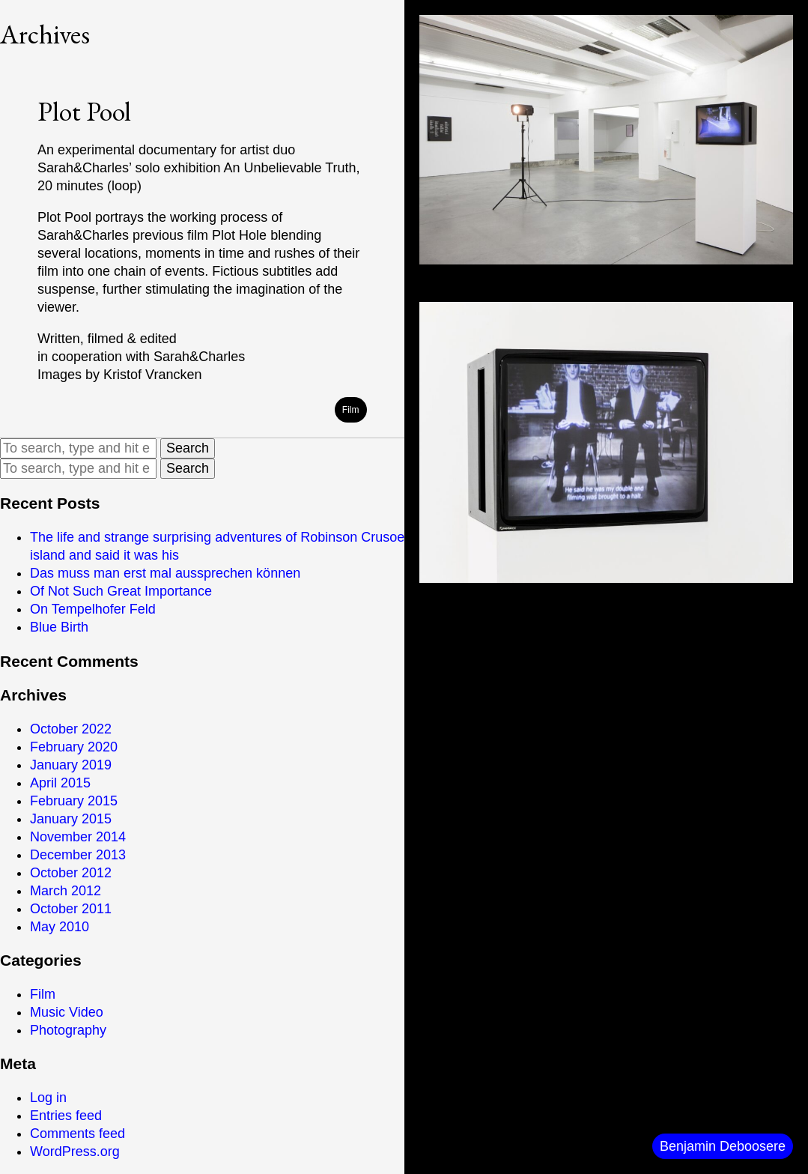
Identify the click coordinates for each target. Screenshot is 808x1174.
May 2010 (59, 926)
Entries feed (66, 1115)
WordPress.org (75, 1151)
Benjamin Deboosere (723, 1146)
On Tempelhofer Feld (93, 609)
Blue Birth (59, 627)
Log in (48, 1097)
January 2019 (71, 764)
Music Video (66, 1012)
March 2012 (65, 890)
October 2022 (71, 728)
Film (42, 994)
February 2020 (74, 746)
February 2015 (74, 800)
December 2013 (78, 854)
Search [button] (187, 448)
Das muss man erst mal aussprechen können (165, 573)
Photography (68, 1030)
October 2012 (71, 872)
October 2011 (71, 908)
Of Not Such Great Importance (121, 591)
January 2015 (71, 818)
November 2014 (78, 836)
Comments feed (77, 1133)
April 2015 (60, 782)
